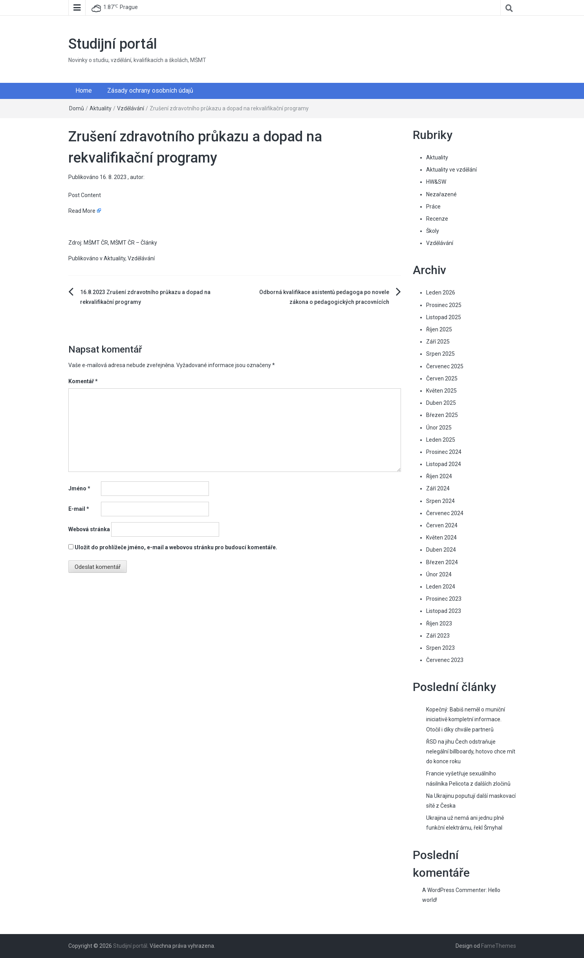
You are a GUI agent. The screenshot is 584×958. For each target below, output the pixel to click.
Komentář (83, 381)
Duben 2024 (441, 550)
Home (83, 90)
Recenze (437, 219)
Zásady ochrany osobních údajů (150, 90)
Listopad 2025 (443, 317)
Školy (432, 231)
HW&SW (436, 182)
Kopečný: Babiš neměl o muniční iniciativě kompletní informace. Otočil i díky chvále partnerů (465, 719)
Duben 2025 (441, 403)
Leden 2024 (440, 586)
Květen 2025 (441, 391)
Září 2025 (438, 341)
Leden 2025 (440, 440)
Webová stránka (89, 529)
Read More (81, 211)
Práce (433, 206)
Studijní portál (112, 44)
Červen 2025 (442, 378)
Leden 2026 (440, 292)
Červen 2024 (442, 525)
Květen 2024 (441, 537)
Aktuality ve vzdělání (451, 169)
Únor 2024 (439, 574)
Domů (76, 108)
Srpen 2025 (440, 354)
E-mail (78, 509)
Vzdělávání (130, 108)
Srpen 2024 (440, 501)
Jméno (79, 488)
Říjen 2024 (439, 476)
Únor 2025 (439, 427)
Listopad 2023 (443, 611)
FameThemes (498, 946)
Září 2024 (438, 488)
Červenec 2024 (444, 513)
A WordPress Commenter (454, 890)
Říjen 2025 (439, 329)
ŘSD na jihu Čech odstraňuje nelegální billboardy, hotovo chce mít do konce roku (470, 751)
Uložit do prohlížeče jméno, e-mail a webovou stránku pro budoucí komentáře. (176, 547)
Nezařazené (441, 194)
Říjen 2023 (439, 623)
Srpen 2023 (440, 648)
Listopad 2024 (443, 464)
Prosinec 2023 (443, 599)
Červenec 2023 (444, 660)
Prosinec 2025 (443, 305)
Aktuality (101, 108)
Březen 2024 (442, 562)
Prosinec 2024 (443, 452)
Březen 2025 (442, 415)
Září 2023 (438, 636)
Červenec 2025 (444, 366)
